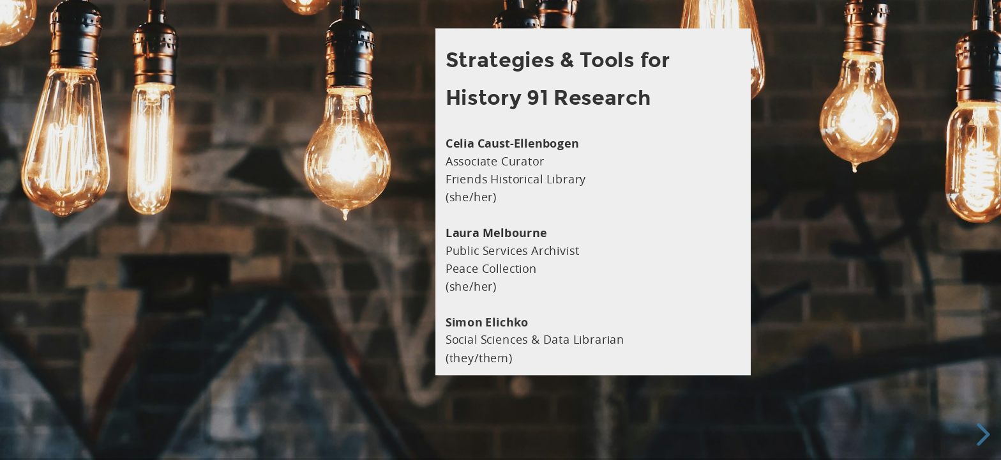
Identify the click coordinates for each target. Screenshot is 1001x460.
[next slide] (981, 434)
